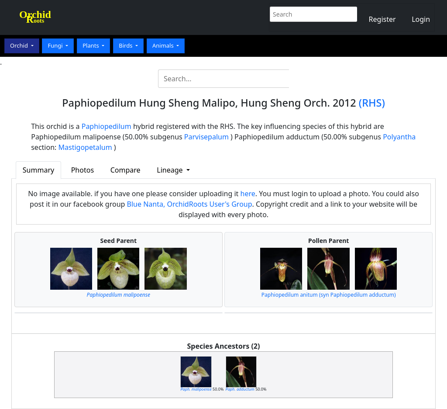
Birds (126, 45)
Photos (82, 170)
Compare (125, 170)
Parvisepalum (206, 137)
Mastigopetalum (85, 147)
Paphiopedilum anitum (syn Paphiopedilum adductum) (328, 294)
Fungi (56, 45)
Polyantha (399, 137)
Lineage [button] (170, 170)
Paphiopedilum (106, 126)
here (248, 193)
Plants (91, 45)
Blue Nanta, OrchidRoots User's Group (189, 204)
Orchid (19, 45)
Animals (163, 45)
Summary (38, 170)
